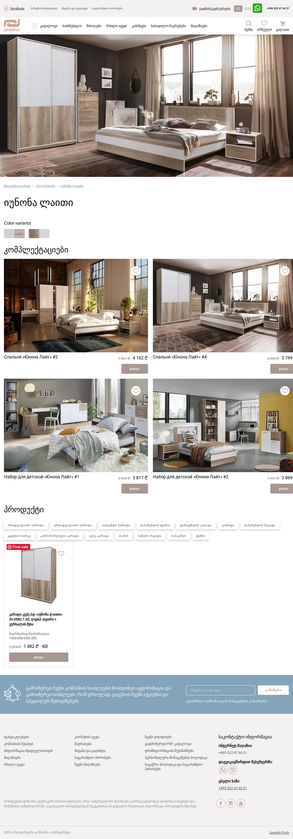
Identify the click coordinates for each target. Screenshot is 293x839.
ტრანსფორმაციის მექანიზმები (169, 751)
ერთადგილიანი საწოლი (73, 525)
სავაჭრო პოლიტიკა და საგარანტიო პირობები (174, 766)
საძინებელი (72, 26)
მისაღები (94, 26)
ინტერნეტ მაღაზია (235, 746)
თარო (123, 536)
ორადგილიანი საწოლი (26, 525)
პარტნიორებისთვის (43, 8)
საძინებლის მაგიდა (260, 525)
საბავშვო (178, 536)
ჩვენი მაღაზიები (87, 764)
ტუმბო (201, 536)
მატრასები (82, 744)
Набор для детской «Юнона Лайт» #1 (41, 476)
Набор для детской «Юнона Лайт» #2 (190, 476)
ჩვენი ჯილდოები (158, 737)
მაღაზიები (17, 8)
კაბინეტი (139, 26)
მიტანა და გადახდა (75, 8)
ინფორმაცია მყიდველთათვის (28, 751)
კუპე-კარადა (99, 536)
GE (238, 9)
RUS (247, 9)
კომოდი (228, 525)
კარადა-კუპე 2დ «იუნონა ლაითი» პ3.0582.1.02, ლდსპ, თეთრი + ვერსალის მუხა (36, 619)
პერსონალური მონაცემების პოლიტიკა (176, 758)
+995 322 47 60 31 (278, 8)
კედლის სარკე (19, 536)
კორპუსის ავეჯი (86, 737)
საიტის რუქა (279, 833)
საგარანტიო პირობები (107, 8)
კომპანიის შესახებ (18, 744)
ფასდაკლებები (16, 737)
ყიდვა (135, 369)
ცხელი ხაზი (229, 781)
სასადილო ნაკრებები (168, 26)
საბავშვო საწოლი (116, 525)
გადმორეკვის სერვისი (214, 8)
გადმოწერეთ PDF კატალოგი (168, 744)
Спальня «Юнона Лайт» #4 (180, 357)
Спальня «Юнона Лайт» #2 (31, 357)
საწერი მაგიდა (149, 536)
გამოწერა (273, 690)
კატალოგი (49, 26)
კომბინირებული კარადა (60, 536)
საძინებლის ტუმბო (155, 525)
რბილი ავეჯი (116, 26)
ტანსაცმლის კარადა (196, 525)
